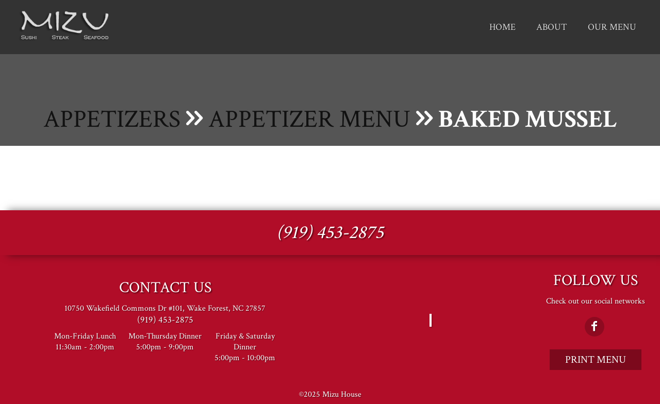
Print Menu (595, 359)
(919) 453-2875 (330, 233)
